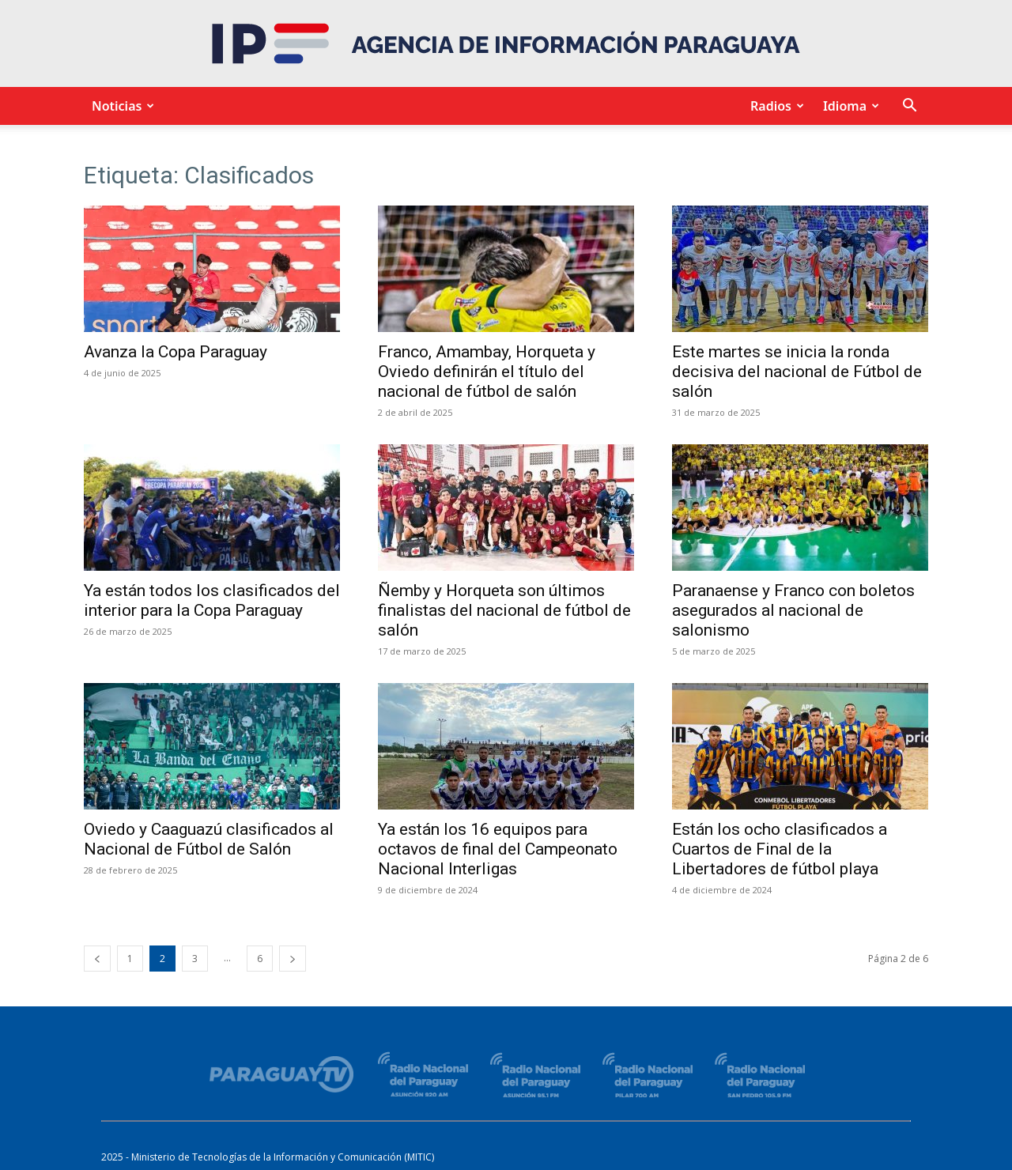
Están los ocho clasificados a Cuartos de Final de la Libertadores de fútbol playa (779, 849)
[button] (909, 107)
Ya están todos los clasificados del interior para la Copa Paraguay (212, 600)
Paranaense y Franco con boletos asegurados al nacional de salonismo (793, 610)
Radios (774, 106)
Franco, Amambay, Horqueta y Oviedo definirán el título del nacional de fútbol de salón (486, 371)
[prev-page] (97, 958)
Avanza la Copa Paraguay (175, 351)
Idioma (848, 106)
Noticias (120, 106)
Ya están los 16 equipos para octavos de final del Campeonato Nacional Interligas (497, 849)
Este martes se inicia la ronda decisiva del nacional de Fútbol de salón (797, 371)
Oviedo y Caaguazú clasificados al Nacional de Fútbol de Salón (209, 839)
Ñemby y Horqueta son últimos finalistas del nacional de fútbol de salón (504, 610)
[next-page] (292, 958)
